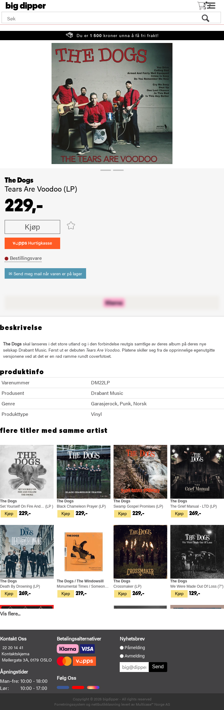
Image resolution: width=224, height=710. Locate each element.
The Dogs (19, 180)
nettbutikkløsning (105, 704)
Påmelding (135, 647)
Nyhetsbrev (132, 638)
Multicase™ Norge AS (153, 704)
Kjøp (32, 227)
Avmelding (135, 655)
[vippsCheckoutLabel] (32, 243)
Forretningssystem (69, 704)
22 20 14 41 (12, 647)
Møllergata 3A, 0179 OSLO (27, 660)
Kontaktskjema (15, 653)
